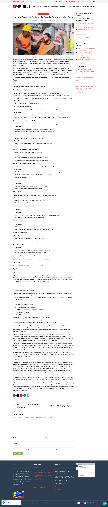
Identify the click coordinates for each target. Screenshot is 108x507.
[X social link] (17, 395)
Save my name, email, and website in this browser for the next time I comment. (35, 450)
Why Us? (36, 467)
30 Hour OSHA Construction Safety (85, 52)
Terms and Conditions (39, 482)
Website (15, 443)
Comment (16, 421)
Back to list (43, 405)
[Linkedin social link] (24, 395)
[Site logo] (21, 6)
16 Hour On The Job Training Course (86, 27)
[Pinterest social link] (21, 395)
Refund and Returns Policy (40, 487)
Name (15, 437)
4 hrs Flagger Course (82, 55)
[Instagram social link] (30, 1)
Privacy (35, 484)
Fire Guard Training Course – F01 (85, 57)
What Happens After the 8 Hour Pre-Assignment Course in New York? (84, 79)
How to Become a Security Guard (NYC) (43, 472)
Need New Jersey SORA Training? (72, 1)
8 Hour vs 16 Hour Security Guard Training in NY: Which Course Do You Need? (85, 88)
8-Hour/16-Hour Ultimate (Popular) (85, 41)
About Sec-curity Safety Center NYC (42, 470)
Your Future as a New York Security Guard (42, 475)
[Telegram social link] (28, 395)
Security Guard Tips (43, 14)
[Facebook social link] (29, 1)
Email (46, 437)
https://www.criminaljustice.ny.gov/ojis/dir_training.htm (28, 265)
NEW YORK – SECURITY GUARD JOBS (20, 1)
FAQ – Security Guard (39, 479)
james (41, 20)
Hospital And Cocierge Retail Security (86, 59)
